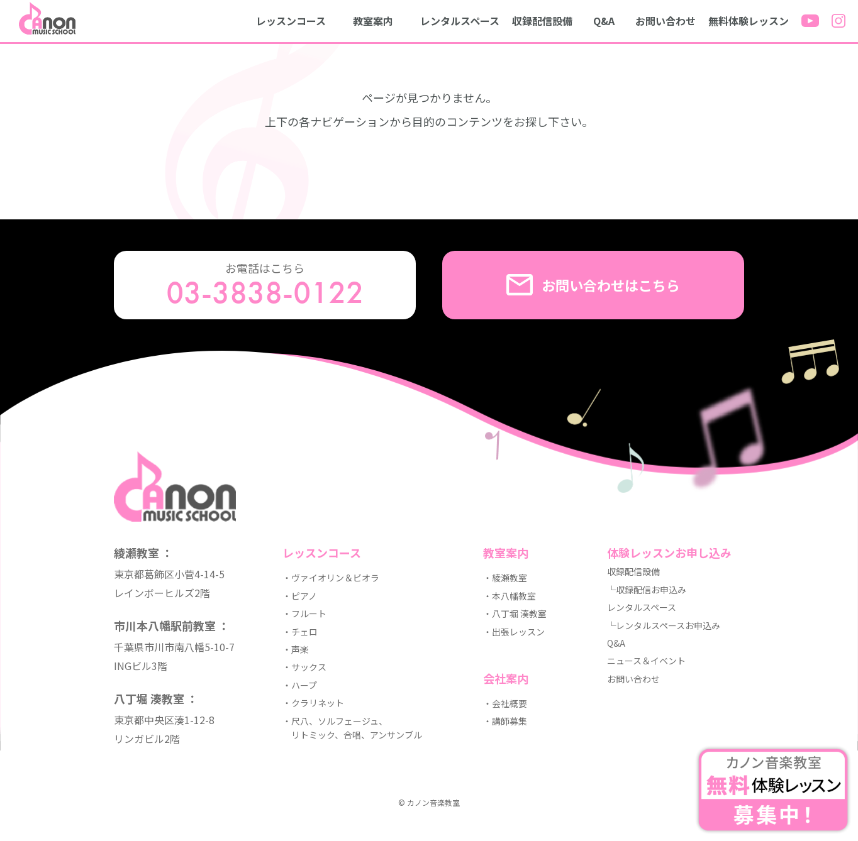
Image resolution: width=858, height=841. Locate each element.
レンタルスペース (459, 20)
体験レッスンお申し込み (669, 552)
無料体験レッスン (748, 20)
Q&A (604, 20)
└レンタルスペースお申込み (663, 625)
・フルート (304, 613)
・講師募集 (505, 721)
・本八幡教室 (509, 596)
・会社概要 (505, 703)
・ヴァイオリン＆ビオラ (330, 577)
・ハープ (299, 685)
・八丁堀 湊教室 (515, 613)
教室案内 (373, 20)
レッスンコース (291, 20)
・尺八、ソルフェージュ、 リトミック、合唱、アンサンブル (352, 728)
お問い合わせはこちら (593, 284)
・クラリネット (313, 702)
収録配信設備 (542, 20)
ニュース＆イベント (646, 660)
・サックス (304, 667)
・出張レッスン (514, 631)
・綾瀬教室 (505, 577)
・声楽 (295, 649)
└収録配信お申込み (646, 589)
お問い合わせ (665, 20)
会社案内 (505, 678)
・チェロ (300, 631)
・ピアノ (299, 596)
